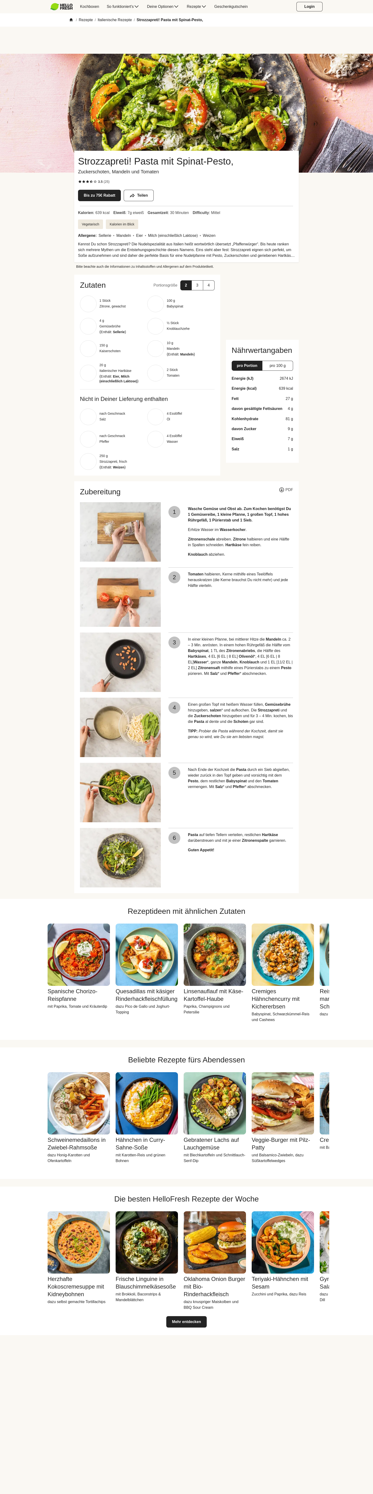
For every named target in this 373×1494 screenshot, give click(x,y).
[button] (147, 285)
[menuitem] (63, 6)
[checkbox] (80, 182)
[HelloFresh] (61, 6)
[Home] (71, 20)
